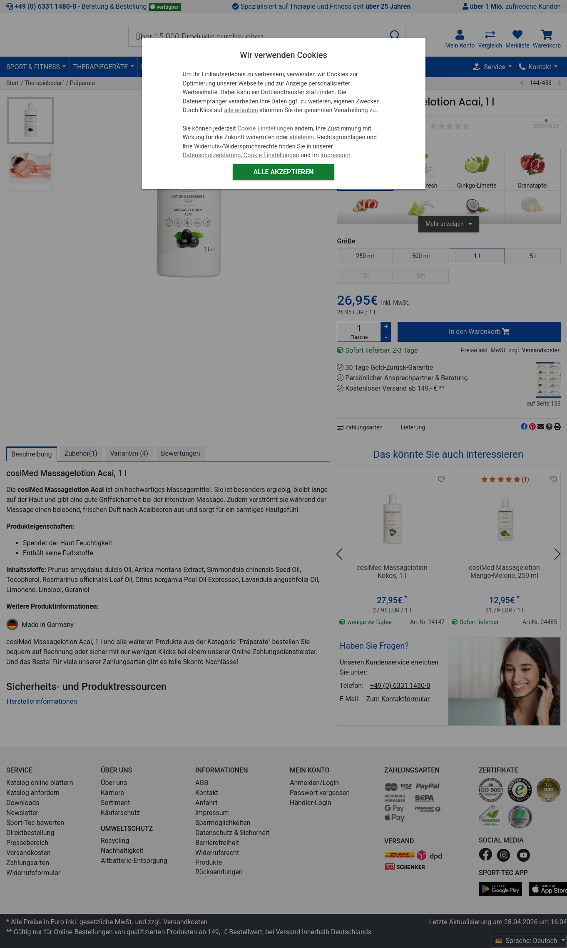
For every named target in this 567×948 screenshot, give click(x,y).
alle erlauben (241, 110)
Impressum (335, 155)
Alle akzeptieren (283, 172)
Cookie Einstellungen (265, 128)
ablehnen (302, 137)
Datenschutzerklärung (211, 155)
